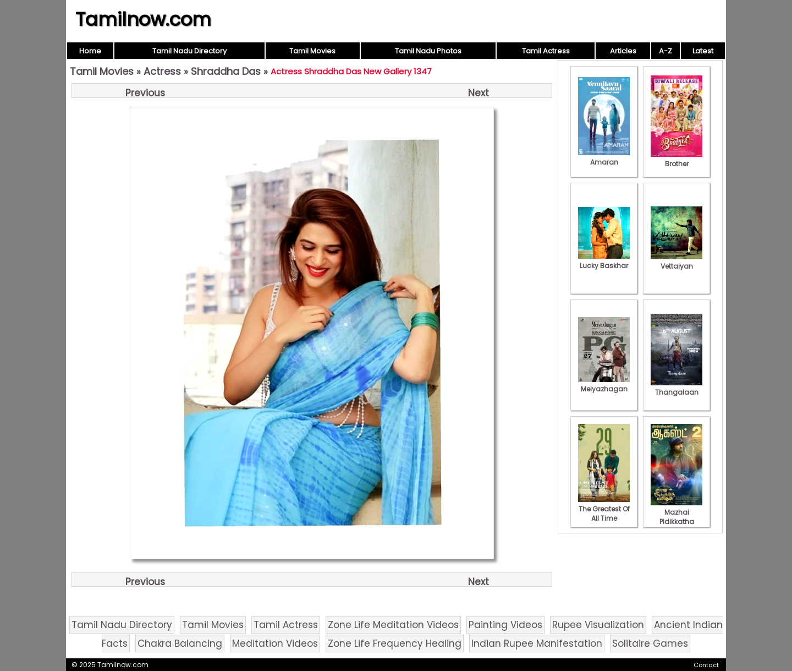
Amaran (604, 157)
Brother (676, 159)
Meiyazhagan (604, 384)
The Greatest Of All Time (604, 509)
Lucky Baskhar (604, 261)
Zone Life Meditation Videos (393, 624)
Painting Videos (505, 624)
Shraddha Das (226, 71)
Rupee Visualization (598, 624)
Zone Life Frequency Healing (394, 643)
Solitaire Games (650, 643)
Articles (623, 51)
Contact (706, 665)
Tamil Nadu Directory (189, 51)
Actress (162, 71)
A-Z (665, 51)
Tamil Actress (546, 51)
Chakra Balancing (180, 643)
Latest (702, 51)
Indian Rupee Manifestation (536, 643)
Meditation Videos (275, 643)
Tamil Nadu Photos (428, 51)
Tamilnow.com (143, 19)
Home (90, 51)
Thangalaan (676, 387)
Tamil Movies (312, 51)
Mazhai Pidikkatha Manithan (676, 517)
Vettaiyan (676, 261)
